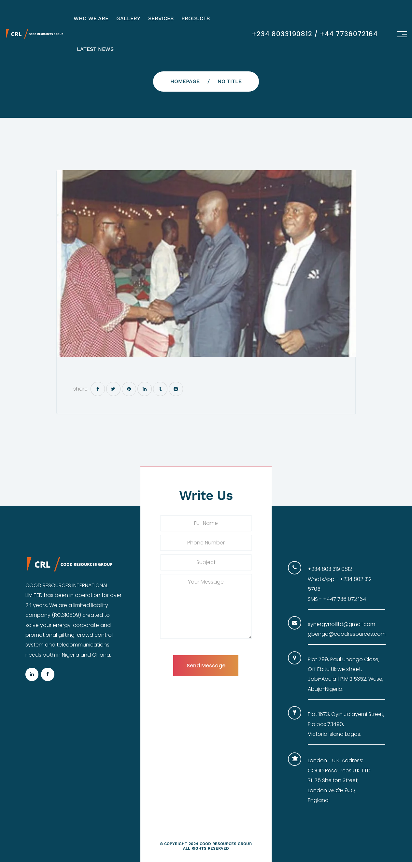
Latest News (95, 49)
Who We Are (91, 18)
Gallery (128, 18)
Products (195, 18)
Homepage (185, 81)
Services (161, 18)
